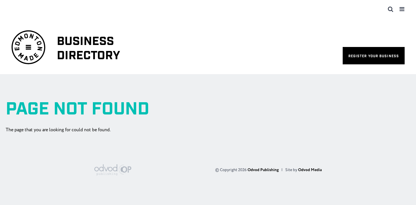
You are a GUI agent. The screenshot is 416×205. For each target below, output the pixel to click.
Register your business (373, 56)
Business (88, 48)
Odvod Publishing (263, 170)
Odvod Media (310, 170)
